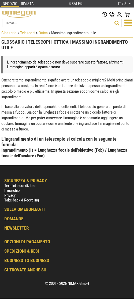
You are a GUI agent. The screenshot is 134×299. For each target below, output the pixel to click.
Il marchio (12, 190)
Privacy (10, 195)
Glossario (9, 33)
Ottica (43, 33)
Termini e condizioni (19, 185)
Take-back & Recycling (21, 200)
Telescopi (27, 33)
